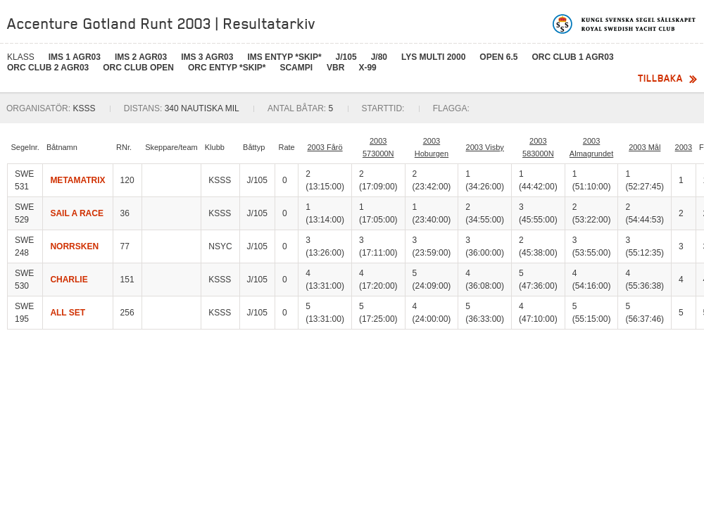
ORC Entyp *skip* (226, 68)
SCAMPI (296, 68)
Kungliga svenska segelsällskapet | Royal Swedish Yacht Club (625, 24)
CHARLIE (68, 279)
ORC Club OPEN (138, 68)
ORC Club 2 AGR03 (48, 68)
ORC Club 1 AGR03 (572, 57)
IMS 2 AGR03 (141, 57)
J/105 (346, 57)
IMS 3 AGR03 (207, 57)
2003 (683, 147)
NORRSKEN (74, 246)
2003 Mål (644, 147)
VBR (335, 68)
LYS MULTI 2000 (433, 57)
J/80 (379, 57)
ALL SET (67, 313)
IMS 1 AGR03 (75, 57)
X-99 (367, 68)
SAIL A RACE (76, 213)
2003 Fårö (324, 147)
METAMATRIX (77, 180)
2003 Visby (485, 147)
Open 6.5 (498, 57)
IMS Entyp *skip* (284, 57)
